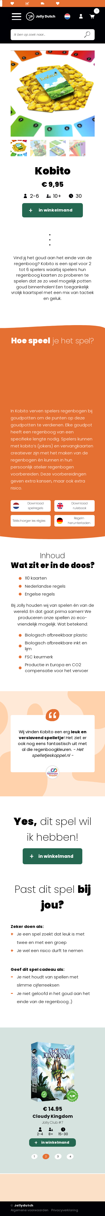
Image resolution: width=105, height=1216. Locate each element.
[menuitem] (67, 16)
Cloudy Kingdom (52, 1116)
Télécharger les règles (30, 521)
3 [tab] (58, 1157)
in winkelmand (55, 210)
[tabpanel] (53, 1092)
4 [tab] (70, 1157)
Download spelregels (28, 506)
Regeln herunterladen (74, 521)
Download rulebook (72, 506)
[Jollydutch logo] (40, 16)
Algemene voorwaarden (29, 1210)
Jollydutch (22, 1205)
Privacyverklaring (65, 1210)
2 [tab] (46, 1157)
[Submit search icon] (87, 35)
